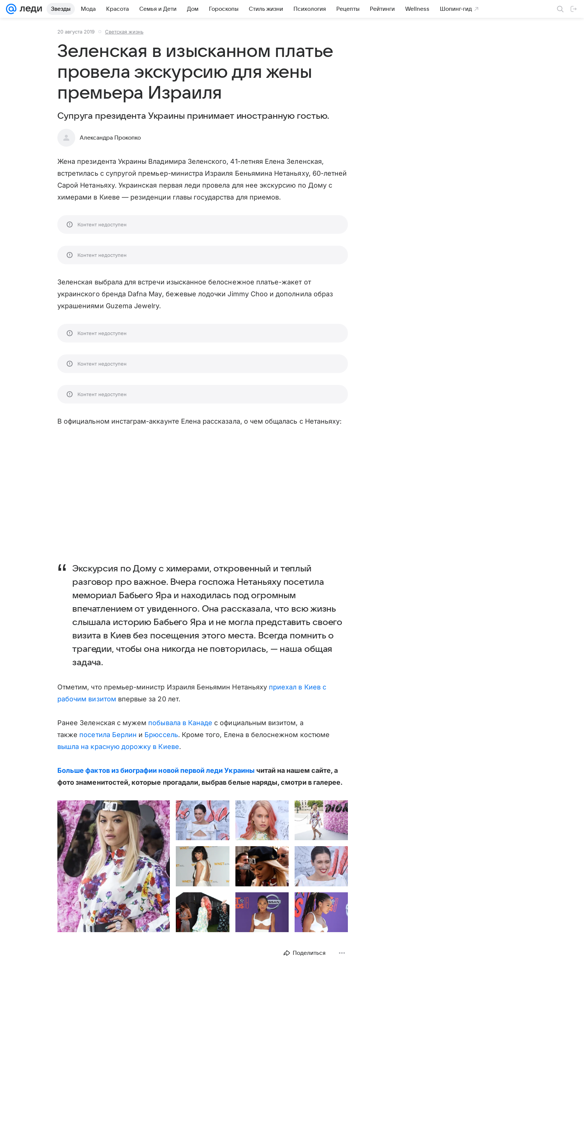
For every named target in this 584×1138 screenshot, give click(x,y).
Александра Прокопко (110, 138)
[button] (113, 866)
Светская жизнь (124, 32)
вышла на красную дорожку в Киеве (118, 746)
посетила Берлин (108, 735)
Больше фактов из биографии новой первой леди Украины (156, 770)
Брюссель (161, 735)
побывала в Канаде (180, 723)
